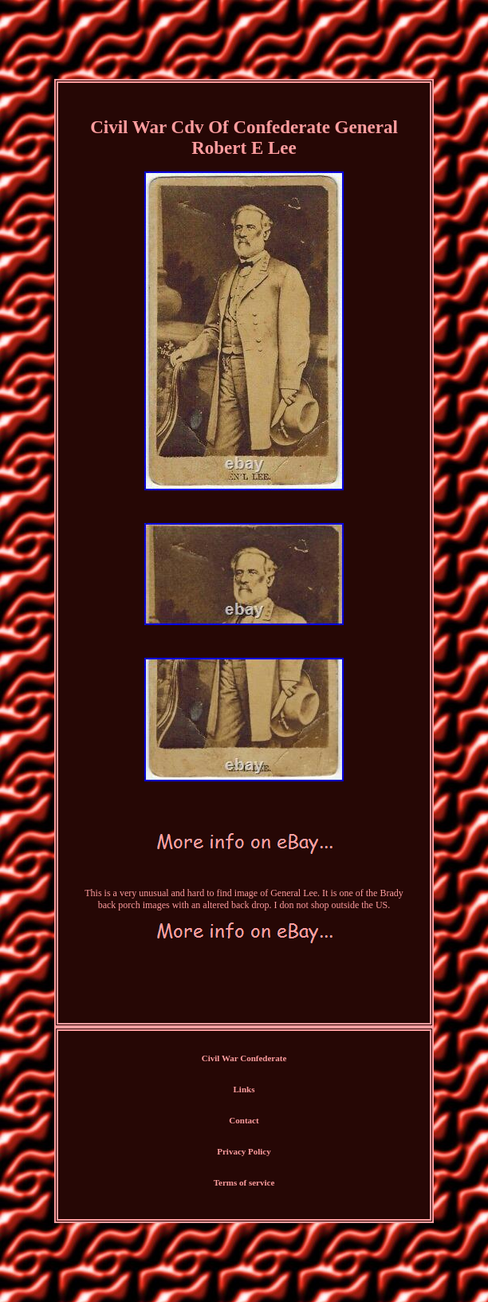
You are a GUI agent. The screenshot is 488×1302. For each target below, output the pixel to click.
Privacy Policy (244, 1151)
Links (244, 1089)
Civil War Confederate (244, 1058)
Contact (243, 1120)
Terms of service (244, 1182)
